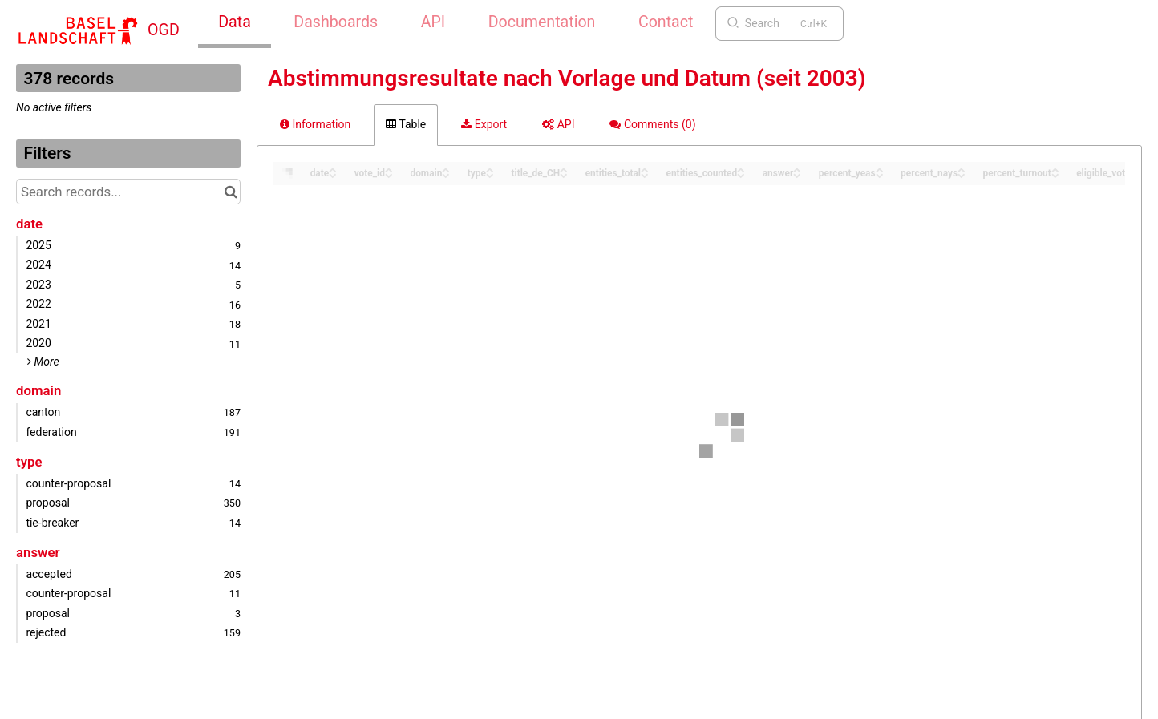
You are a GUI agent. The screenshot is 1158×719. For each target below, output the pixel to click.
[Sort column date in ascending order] (333, 169)
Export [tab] (484, 124)
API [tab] (558, 124)
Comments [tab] (652, 124)
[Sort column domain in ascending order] (446, 169)
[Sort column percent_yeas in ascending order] (880, 169)
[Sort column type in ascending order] (490, 169)
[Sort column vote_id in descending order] (389, 174)
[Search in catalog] (231, 191)
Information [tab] (315, 124)
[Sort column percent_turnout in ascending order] (1055, 169)
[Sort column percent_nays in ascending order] (962, 169)
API (433, 22)
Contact (665, 22)
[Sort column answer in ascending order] (797, 169)
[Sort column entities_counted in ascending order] (741, 169)
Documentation (542, 22)
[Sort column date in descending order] (333, 174)
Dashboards (336, 22)
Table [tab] (406, 124)
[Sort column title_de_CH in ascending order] (564, 169)
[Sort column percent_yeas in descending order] (880, 174)
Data (234, 22)
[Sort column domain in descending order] (446, 174)
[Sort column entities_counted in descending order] (741, 174)
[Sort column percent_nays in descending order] (962, 174)
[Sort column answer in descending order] (797, 174)
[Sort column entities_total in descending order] (645, 174)
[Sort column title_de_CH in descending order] (564, 174)
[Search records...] (128, 191)
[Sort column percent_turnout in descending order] (1055, 174)
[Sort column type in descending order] (490, 174)
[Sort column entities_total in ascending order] (645, 169)
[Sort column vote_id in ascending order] (389, 169)
